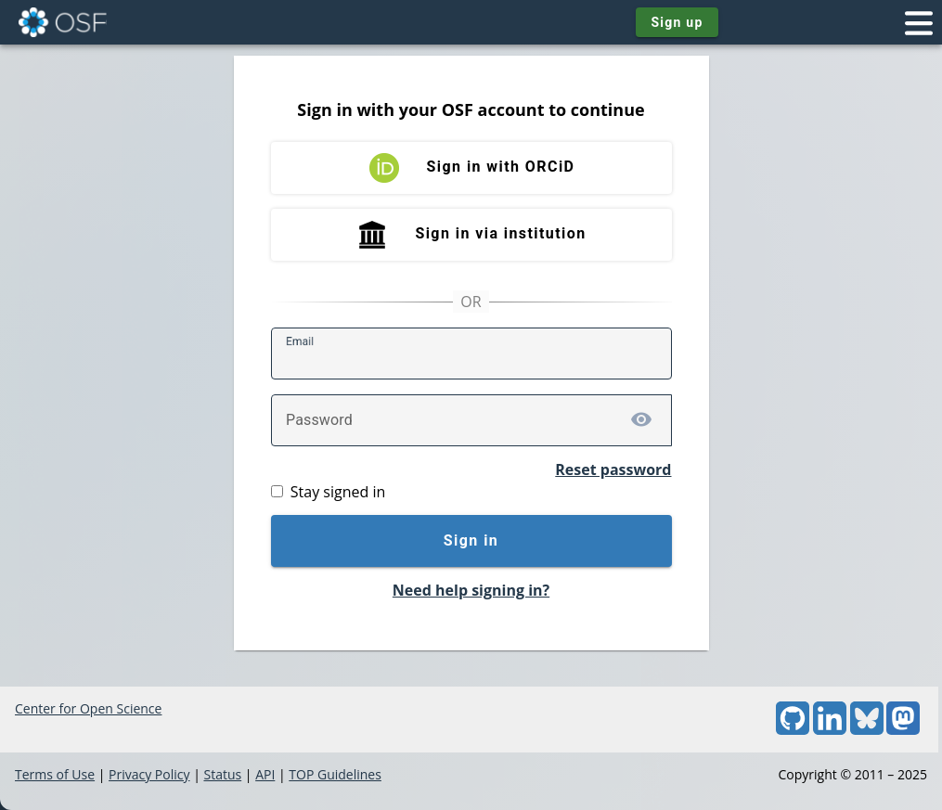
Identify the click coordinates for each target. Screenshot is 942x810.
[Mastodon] (903, 730)
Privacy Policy (149, 774)
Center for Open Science (88, 708)
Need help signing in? (471, 590)
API (265, 774)
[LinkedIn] (829, 730)
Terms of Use (55, 774)
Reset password (613, 469)
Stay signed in (337, 492)
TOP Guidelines (335, 774)
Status (222, 774)
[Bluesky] (867, 730)
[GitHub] (792, 730)
